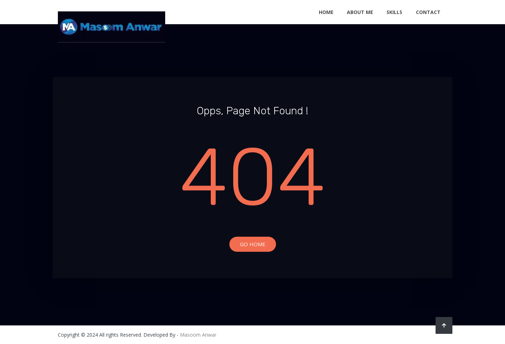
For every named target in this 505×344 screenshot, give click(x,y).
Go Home (252, 244)
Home (326, 12)
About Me (360, 12)
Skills (394, 12)
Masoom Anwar (198, 334)
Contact (428, 12)
